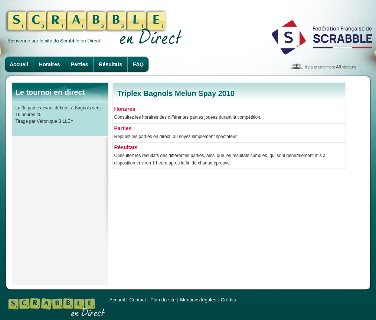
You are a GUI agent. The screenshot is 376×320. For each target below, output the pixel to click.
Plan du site (163, 300)
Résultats (110, 64)
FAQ (138, 64)
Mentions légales (198, 300)
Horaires (49, 64)
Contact (137, 300)
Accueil (19, 64)
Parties (79, 64)
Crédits (228, 300)
